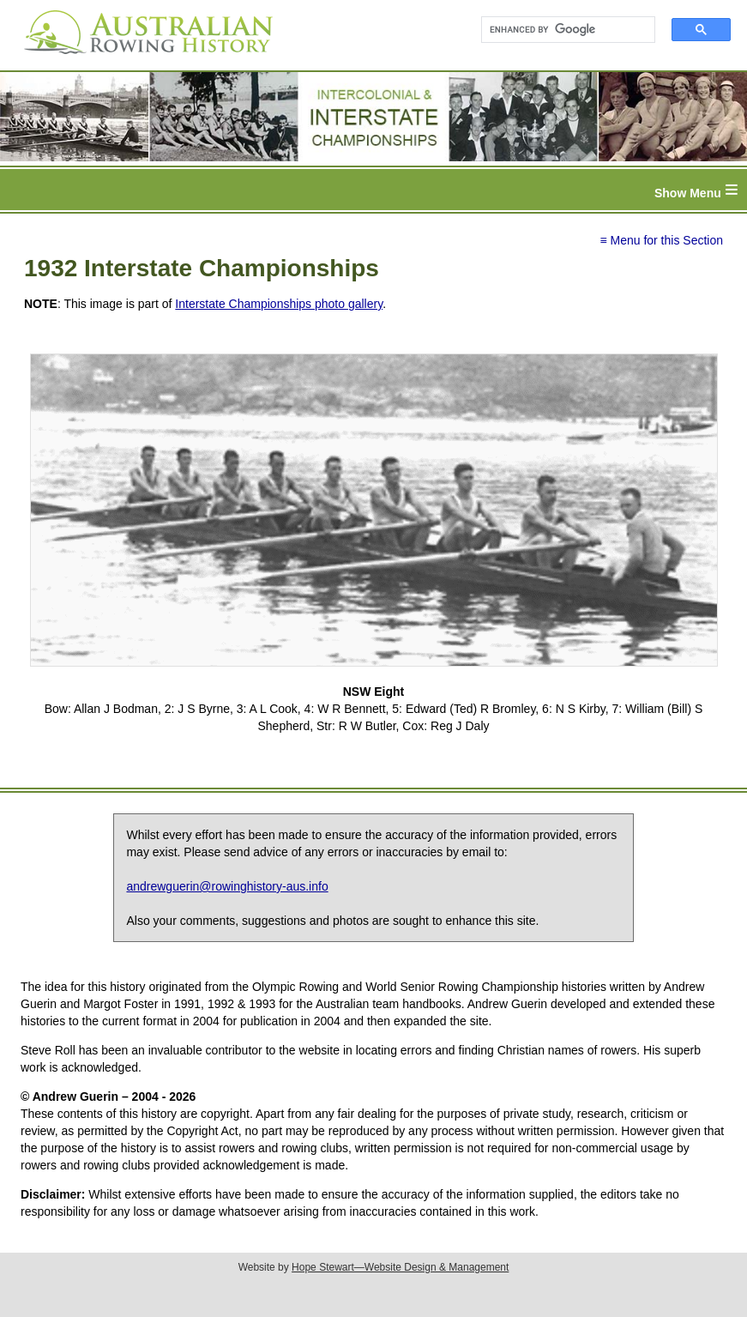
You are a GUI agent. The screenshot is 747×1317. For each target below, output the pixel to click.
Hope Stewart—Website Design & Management (400, 1267)
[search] (560, 30)
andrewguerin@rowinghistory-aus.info (227, 886)
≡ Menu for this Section (661, 240)
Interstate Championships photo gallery (279, 304)
